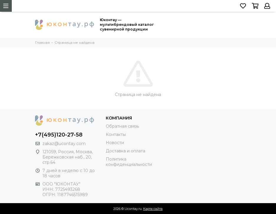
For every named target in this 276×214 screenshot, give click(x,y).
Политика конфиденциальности (129, 161)
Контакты (116, 134)
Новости (115, 142)
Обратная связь (122, 126)
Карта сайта (153, 209)
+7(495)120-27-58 (58, 135)
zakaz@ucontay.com (64, 143)
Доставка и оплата (125, 151)
